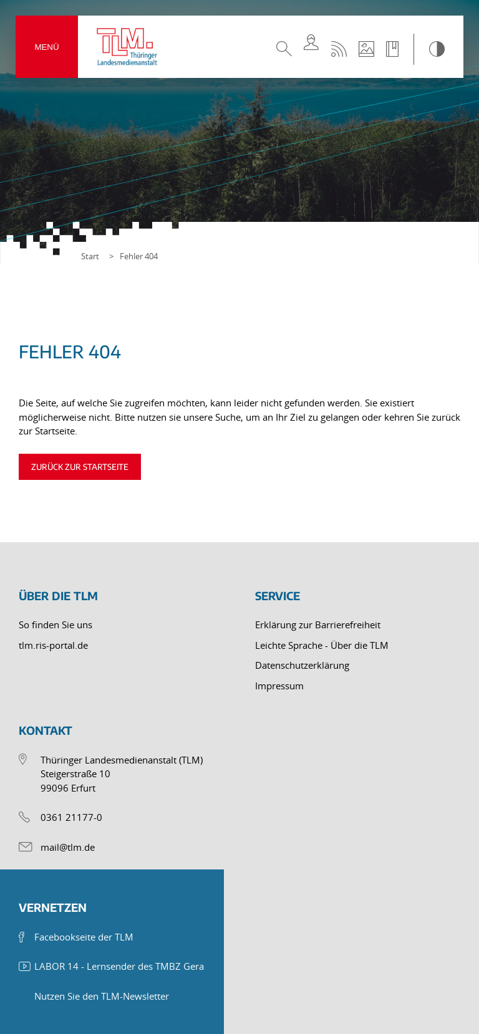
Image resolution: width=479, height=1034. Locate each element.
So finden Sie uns (55, 624)
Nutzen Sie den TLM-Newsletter (101, 996)
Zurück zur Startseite (79, 467)
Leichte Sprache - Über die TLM (322, 645)
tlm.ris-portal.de (53, 645)
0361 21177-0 (71, 817)
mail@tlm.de (68, 847)
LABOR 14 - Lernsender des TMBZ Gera (119, 966)
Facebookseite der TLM (83, 937)
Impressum (279, 685)
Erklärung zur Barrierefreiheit (317, 624)
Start (90, 256)
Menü (46, 47)
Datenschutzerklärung (302, 665)
